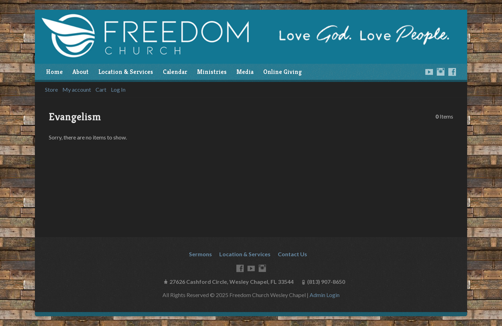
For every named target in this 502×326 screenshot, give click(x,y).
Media (244, 72)
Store (51, 89)
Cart (101, 89)
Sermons (200, 254)
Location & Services (125, 72)
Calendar (175, 72)
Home (54, 72)
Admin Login (325, 294)
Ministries (212, 72)
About (81, 72)
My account (76, 89)
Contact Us (292, 254)
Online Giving (282, 72)
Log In (118, 89)
